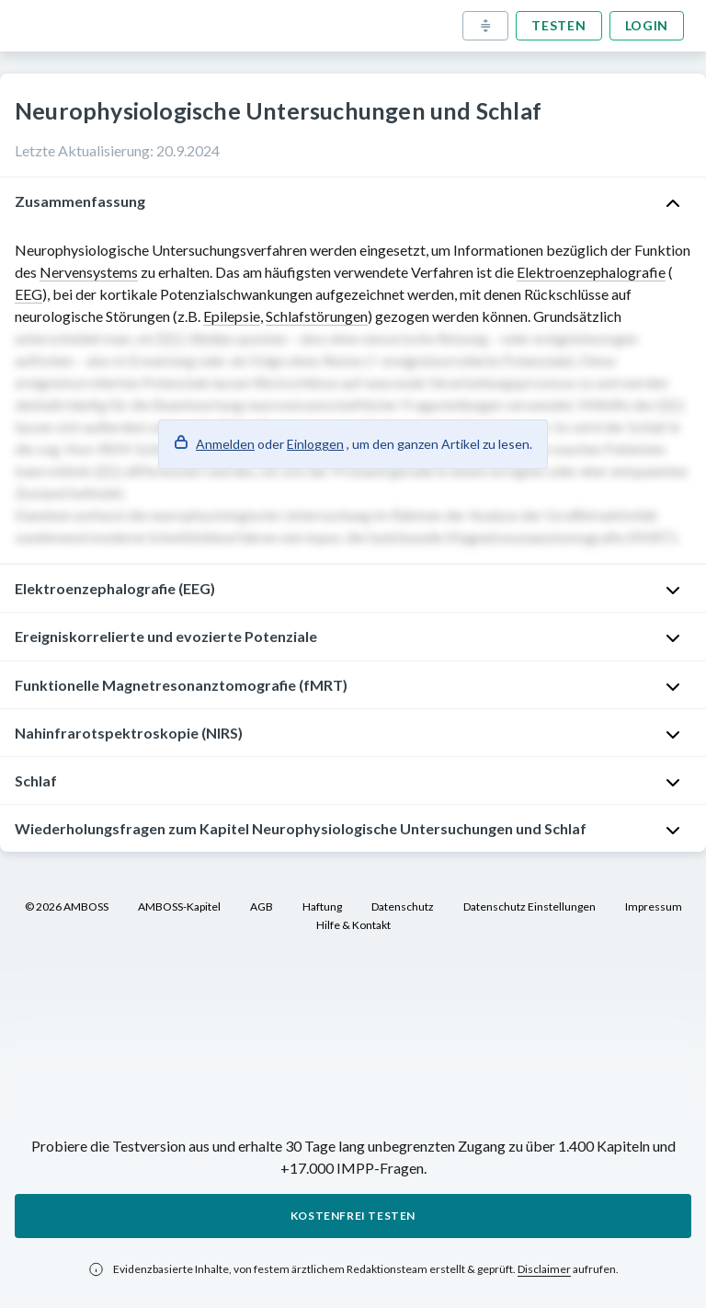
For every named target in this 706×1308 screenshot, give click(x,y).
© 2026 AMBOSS (66, 906)
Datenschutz (402, 906)
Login (647, 25)
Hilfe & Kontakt (353, 925)
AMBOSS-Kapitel (179, 906)
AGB (261, 906)
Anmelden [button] (225, 444)
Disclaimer (544, 1269)
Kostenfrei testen (353, 1215)
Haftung (322, 906)
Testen (558, 25)
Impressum (653, 906)
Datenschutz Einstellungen (529, 906)
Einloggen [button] (315, 444)
